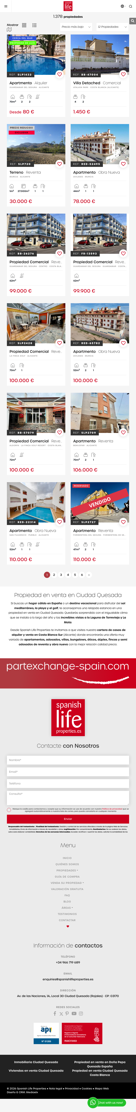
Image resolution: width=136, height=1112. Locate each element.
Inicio (67, 858)
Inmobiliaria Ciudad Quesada (36, 1062)
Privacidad (72, 1088)
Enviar (68, 819)
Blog (67, 901)
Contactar (67, 920)
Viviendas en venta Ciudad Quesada (36, 1071)
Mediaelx (32, 1092)
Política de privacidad (112, 809)
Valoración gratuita (67, 889)
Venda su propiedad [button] (66, 883)
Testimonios (67, 914)
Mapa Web (102, 1088)
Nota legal (55, 1088)
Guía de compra (67, 876)
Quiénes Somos (67, 864)
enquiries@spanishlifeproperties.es (68, 979)
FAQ (67, 895)
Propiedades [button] (66, 870)
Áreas (66, 908)
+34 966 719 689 (68, 962)
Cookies (87, 1088)
